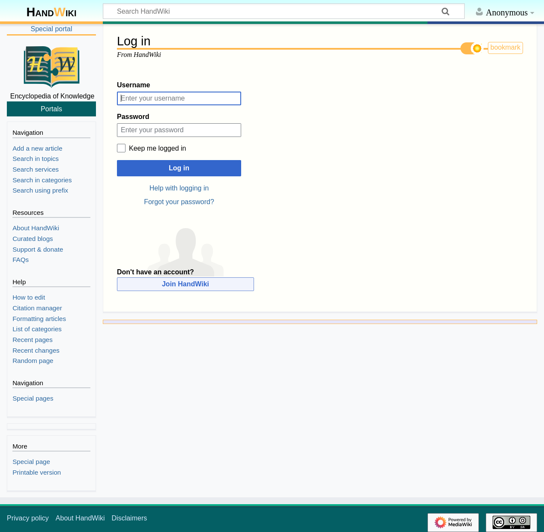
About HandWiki (80, 518)
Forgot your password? (179, 201)
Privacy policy (28, 518)
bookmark (505, 47)
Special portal (51, 29)
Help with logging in (179, 188)
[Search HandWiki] (283, 11)
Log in (179, 168)
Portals (51, 109)
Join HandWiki (185, 284)
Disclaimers (129, 518)
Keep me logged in (157, 148)
